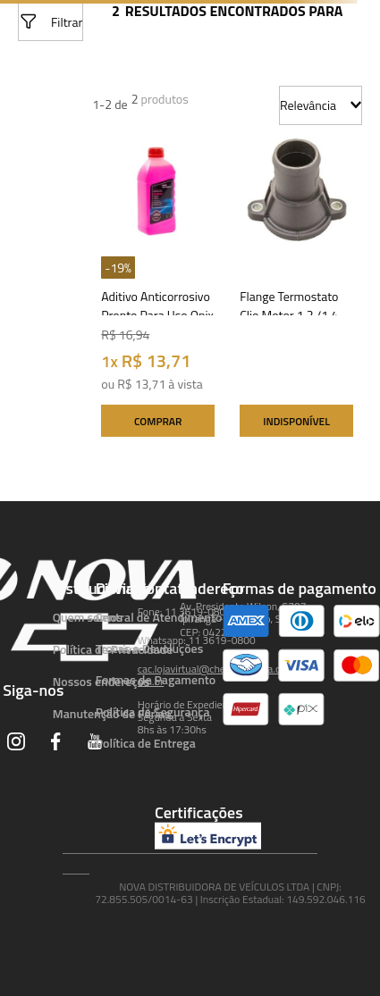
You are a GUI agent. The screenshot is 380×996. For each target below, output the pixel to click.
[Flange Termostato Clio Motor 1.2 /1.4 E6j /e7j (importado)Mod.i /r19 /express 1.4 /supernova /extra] (296, 289)
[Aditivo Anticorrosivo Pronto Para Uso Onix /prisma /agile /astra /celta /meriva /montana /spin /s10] (158, 289)
